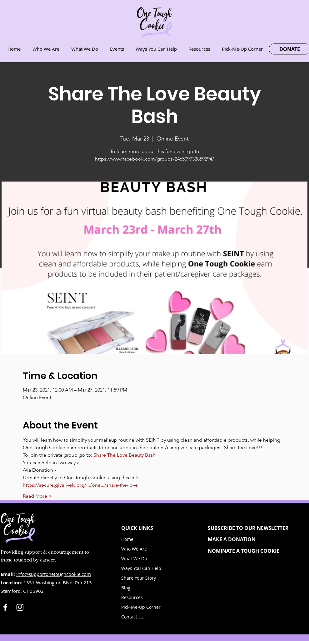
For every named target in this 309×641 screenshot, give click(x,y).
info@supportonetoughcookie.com (53, 574)
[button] (253, 528)
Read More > (37, 496)
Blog (125, 588)
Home (127, 539)
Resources (132, 597)
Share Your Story (138, 578)
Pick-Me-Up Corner (141, 607)
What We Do (134, 559)
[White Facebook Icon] (5, 607)
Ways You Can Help (141, 568)
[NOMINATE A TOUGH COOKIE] (253, 551)
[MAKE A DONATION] (253, 539)
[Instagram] (20, 607)
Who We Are (134, 549)
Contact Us (132, 617)
